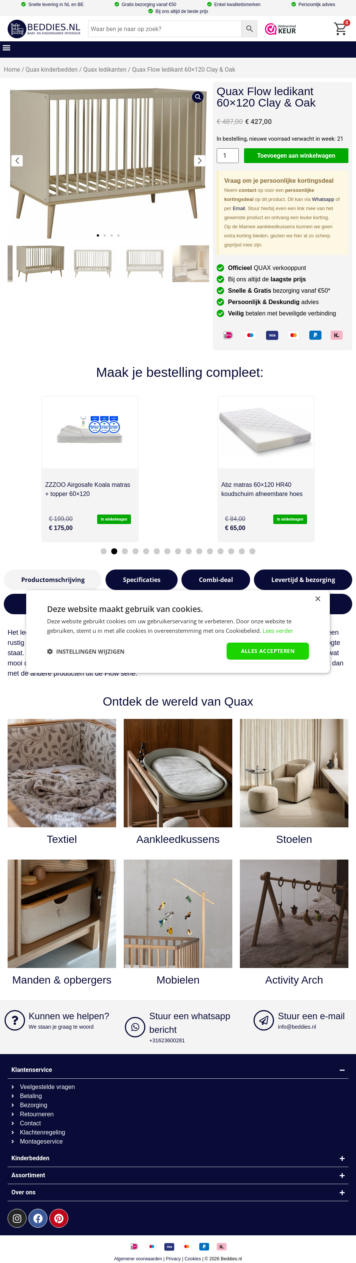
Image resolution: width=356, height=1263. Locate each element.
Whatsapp (323, 199)
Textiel (62, 839)
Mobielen (178, 980)
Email (239, 208)
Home (12, 69)
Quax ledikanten (104, 69)
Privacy (173, 1258)
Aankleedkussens (177, 839)
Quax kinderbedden (52, 69)
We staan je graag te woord (61, 1027)
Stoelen (294, 839)
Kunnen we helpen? (69, 1016)
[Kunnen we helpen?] (15, 1020)
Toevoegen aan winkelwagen (296, 155)
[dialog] (178, 631)
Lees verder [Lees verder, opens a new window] (278, 630)
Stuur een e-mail (311, 1016)
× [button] (317, 599)
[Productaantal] (228, 155)
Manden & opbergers (62, 980)
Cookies (192, 1258)
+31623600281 (167, 1040)
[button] (6, 47)
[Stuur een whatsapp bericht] (135, 1027)
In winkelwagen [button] (114, 519)
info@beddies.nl (297, 1027)
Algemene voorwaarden (138, 1258)
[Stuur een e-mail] (264, 1020)
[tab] (53, 580)
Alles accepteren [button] (268, 650)
